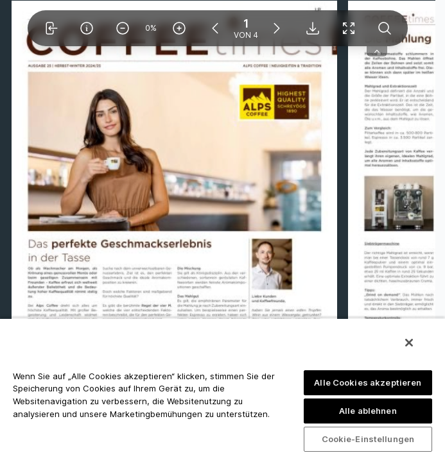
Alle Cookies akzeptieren (367, 382)
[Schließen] (409, 343)
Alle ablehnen (368, 411)
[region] (222, 390)
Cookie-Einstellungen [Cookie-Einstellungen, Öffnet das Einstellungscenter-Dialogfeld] (368, 439)
